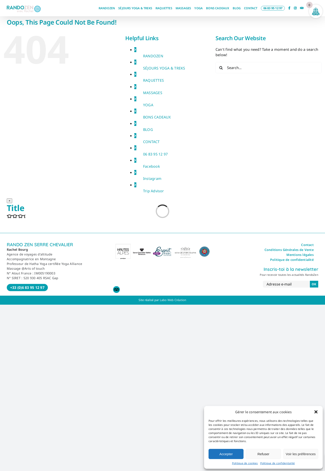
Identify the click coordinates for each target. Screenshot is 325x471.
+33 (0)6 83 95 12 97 (27, 287)
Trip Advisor (153, 190)
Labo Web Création (173, 300)
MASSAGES (152, 92)
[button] (316, 412)
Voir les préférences (301, 454)
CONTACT (151, 141)
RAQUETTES (153, 80)
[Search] (221, 67)
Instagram (152, 178)
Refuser (263, 454)
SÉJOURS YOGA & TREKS (164, 68)
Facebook (151, 166)
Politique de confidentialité (277, 463)
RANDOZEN (153, 55)
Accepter (226, 454)
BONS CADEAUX (157, 117)
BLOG (148, 129)
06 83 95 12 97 (155, 154)
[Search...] (269, 67)
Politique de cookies (245, 463)
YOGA (148, 104)
